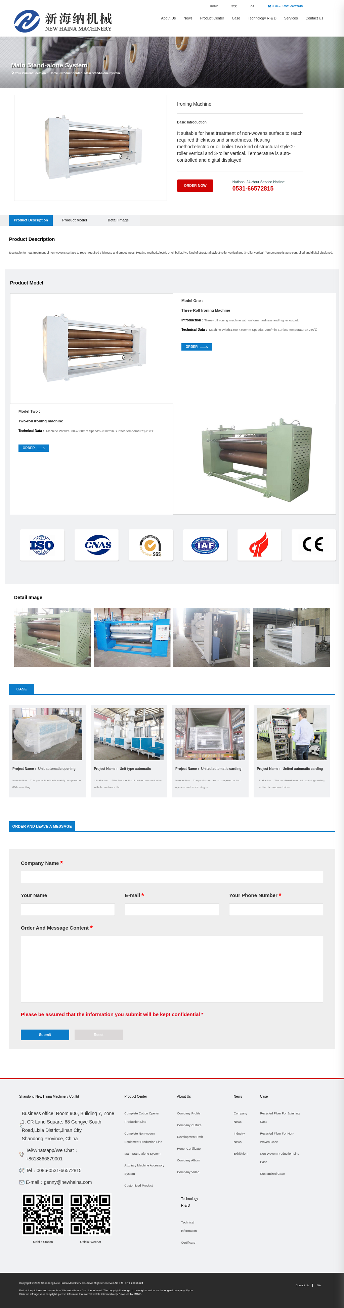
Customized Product (138, 1185)
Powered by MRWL (130, 1294)
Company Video (188, 1172)
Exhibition (241, 1153)
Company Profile (188, 1113)
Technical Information (189, 1227)
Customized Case (272, 1173)
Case (236, 18)
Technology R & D (262, 18)
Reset (98, 1035)
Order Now (195, 186)
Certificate (188, 1242)
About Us (168, 18)
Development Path (190, 1137)
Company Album (188, 1160)
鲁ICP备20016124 (132, 1283)
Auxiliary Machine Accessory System (144, 1169)
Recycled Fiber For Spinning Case (280, 1117)
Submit (45, 1035)
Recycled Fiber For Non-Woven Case (277, 1138)
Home (54, 73)
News (187, 18)
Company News (240, 1117)
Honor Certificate (189, 1148)
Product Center (212, 18)
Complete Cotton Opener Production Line (141, 1117)
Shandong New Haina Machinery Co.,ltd (49, 1096)
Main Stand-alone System (102, 73)
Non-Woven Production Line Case (279, 1158)
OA (319, 1285)
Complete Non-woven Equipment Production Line (143, 1138)
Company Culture (189, 1125)
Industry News (239, 1138)
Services (291, 18)
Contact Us (314, 18)
